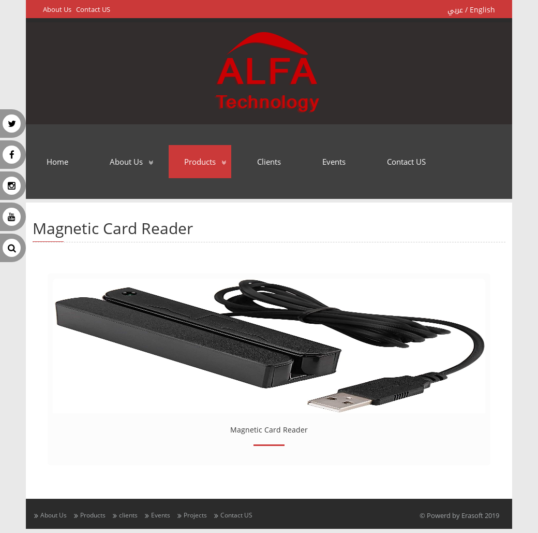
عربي (455, 10)
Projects (195, 515)
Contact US (93, 9)
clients (269, 161)
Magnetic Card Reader (269, 430)
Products (200, 161)
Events (334, 161)
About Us (57, 9)
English (482, 10)
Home (57, 161)
